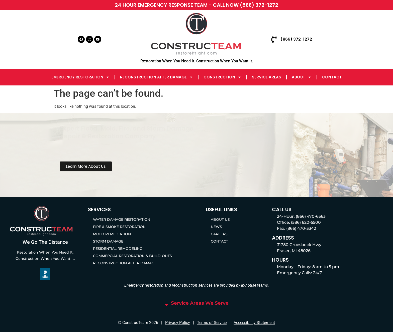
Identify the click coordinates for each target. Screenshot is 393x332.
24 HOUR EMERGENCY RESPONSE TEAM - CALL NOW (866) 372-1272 (196, 5)
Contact (332, 77)
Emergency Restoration (80, 77)
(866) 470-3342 (301, 228)
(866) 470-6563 (311, 216)
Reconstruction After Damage (156, 77)
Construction (222, 77)
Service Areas (266, 77)
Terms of (205, 322)
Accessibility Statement (254, 322)
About (302, 77)
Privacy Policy (177, 322)
